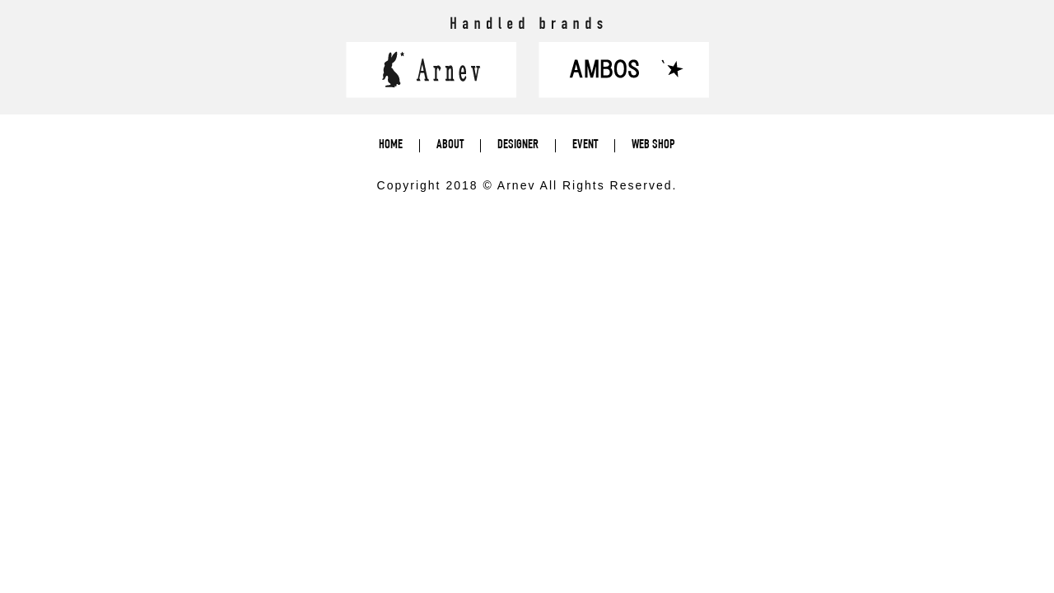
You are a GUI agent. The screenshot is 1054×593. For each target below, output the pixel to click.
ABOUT (450, 145)
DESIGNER (518, 145)
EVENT (585, 145)
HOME (391, 145)
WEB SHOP (653, 145)
